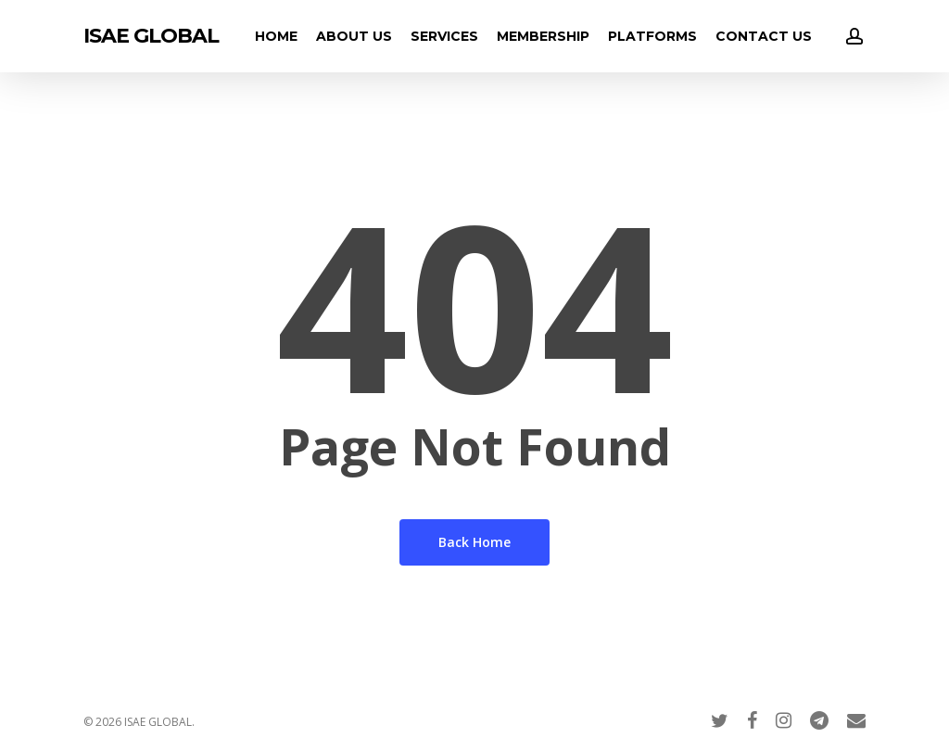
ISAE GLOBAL (151, 36)
